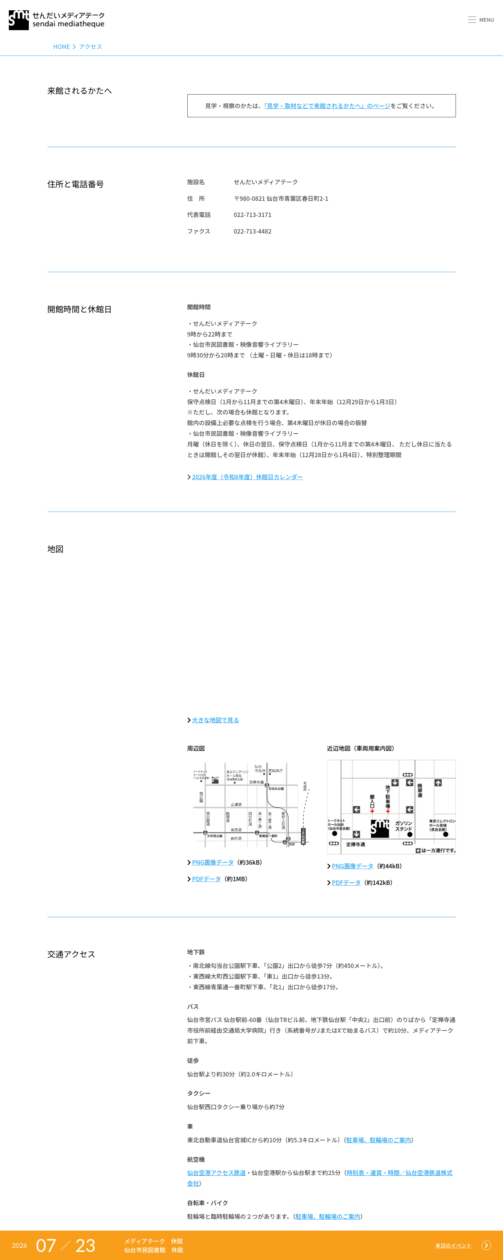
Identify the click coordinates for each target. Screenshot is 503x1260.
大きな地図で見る (215, 719)
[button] (481, 20)
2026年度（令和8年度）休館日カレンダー (247, 476)
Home (61, 46)
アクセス (90, 46)
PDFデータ (206, 878)
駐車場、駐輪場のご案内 (378, 1139)
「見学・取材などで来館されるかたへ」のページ (327, 105)
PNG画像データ (213, 862)
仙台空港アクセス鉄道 (216, 1172)
